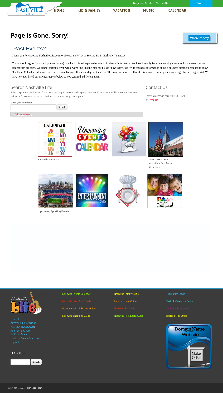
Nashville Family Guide (126, 293)
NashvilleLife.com (34, 388)
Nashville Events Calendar (76, 293)
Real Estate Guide (175, 293)
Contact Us (16, 319)
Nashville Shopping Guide (76, 315)
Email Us (153, 99)
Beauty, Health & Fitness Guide (78, 308)
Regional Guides (143, 3)
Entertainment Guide (125, 301)
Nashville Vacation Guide (179, 301)
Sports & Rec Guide (176, 315)
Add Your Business (20, 330)
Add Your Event (19, 334)
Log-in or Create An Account (26, 338)
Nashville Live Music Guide (76, 301)
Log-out (15, 342)
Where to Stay (199, 38)
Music (149, 10)
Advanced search (24, 114)
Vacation (121, 10)
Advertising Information (23, 322)
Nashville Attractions (177, 308)
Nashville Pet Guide (124, 308)
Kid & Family (88, 10)
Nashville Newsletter (23, 326)
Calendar (177, 10)
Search (201, 3)
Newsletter (162, 3)
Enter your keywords (21, 102)
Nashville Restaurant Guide (128, 315)
